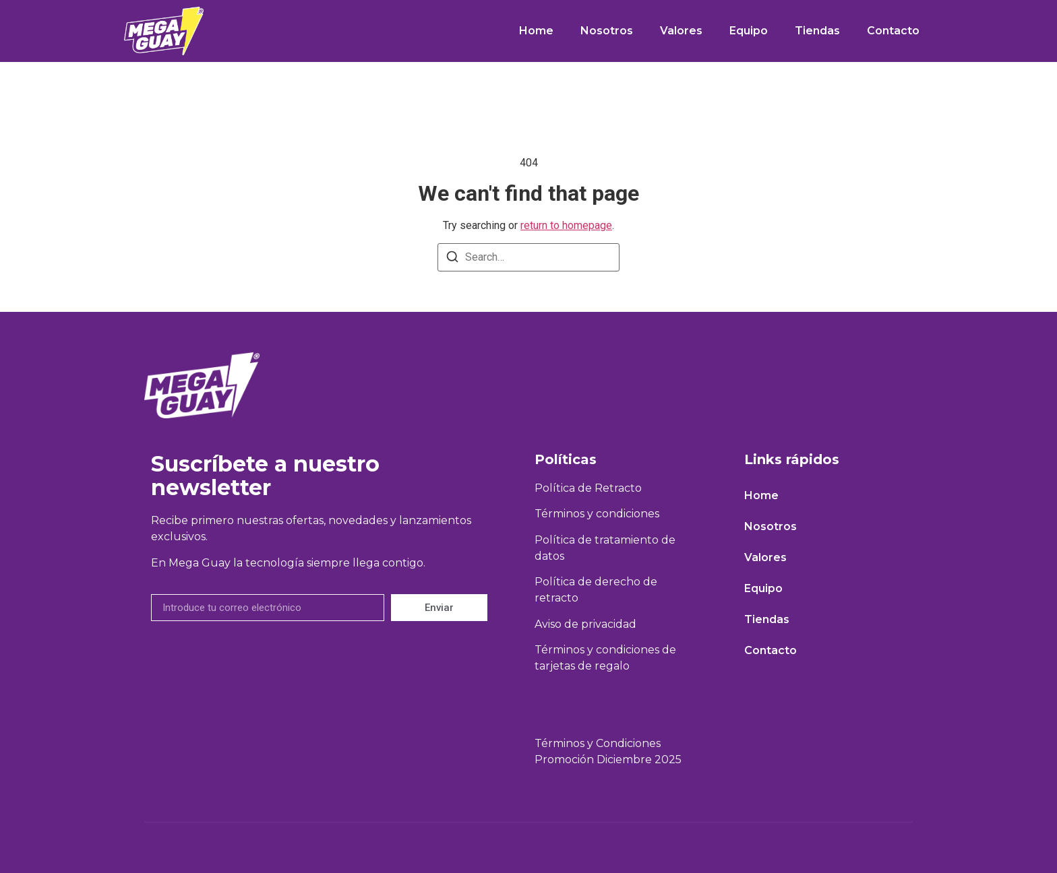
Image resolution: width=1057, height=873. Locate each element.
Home (536, 30)
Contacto (893, 30)
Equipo (748, 30)
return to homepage (566, 225)
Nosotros (606, 30)
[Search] (452, 259)
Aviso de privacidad (585, 624)
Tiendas (817, 30)
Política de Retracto (588, 488)
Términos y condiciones (597, 513)
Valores (681, 30)
